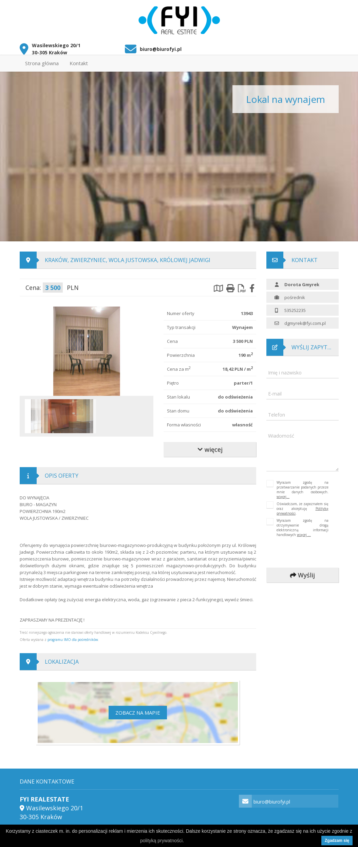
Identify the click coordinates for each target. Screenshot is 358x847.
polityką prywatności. (162, 840)
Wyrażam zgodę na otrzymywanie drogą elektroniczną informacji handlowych (302, 524)
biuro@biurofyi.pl (161, 46)
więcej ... (304, 531)
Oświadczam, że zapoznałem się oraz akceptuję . (302, 505)
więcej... (283, 493)
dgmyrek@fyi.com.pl (305, 320)
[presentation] (311, 549)
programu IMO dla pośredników (73, 636)
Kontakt (79, 60)
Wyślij (302, 572)
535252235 (295, 307)
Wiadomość (281, 432)
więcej (209, 446)
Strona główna (42, 60)
